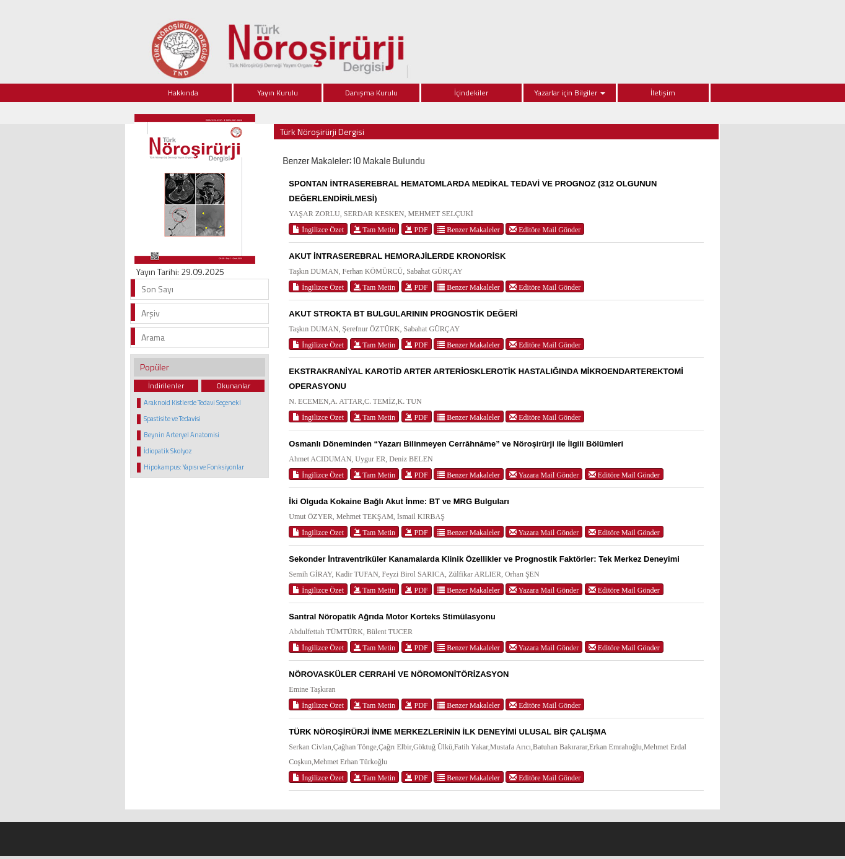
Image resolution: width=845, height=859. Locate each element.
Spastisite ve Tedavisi (172, 419)
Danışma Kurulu (371, 92)
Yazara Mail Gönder (544, 474)
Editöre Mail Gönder (544, 229)
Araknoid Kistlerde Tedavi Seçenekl (192, 403)
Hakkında (183, 92)
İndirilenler (166, 385)
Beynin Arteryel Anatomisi (181, 435)
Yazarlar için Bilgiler (569, 92)
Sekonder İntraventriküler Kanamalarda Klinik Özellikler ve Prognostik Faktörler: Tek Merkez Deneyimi (484, 559)
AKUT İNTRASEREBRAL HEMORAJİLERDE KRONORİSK (397, 256)
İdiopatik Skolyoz (168, 451)
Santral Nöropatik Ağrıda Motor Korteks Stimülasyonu (392, 616)
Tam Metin (375, 229)
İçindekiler (471, 92)
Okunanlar (233, 385)
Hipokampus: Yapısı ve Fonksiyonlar (194, 467)
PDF (416, 229)
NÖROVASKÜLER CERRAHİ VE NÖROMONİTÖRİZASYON (399, 674)
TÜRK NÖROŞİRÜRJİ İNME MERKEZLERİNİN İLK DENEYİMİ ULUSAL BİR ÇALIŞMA (447, 731)
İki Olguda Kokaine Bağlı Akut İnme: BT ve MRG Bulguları (399, 501)
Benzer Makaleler (468, 229)
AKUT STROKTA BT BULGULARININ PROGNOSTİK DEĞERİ (403, 313)
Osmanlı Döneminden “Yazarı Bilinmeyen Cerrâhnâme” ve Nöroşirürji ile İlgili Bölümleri (456, 443)
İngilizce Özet (318, 229)
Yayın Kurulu (277, 92)
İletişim (662, 92)
